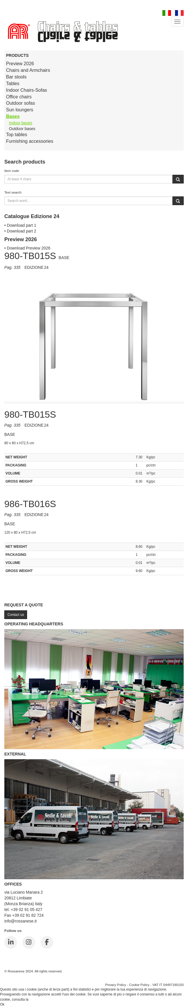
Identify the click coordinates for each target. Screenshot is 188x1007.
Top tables (16, 134)
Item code (11, 170)
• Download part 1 (20, 225)
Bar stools (16, 76)
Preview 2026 (20, 63)
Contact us (15, 615)
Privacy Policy (115, 985)
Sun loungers (19, 109)
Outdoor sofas (20, 103)
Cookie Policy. (40, 999)
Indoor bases (20, 123)
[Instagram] (28, 942)
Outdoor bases (22, 128)
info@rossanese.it (20, 921)
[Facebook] (47, 942)
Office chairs (19, 96)
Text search (13, 192)
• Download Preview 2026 (27, 248)
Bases (13, 116)
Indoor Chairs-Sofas (26, 90)
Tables (12, 83)
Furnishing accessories (29, 141)
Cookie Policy (139, 985)
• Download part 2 (20, 231)
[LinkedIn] (10, 942)
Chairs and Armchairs (28, 70)
